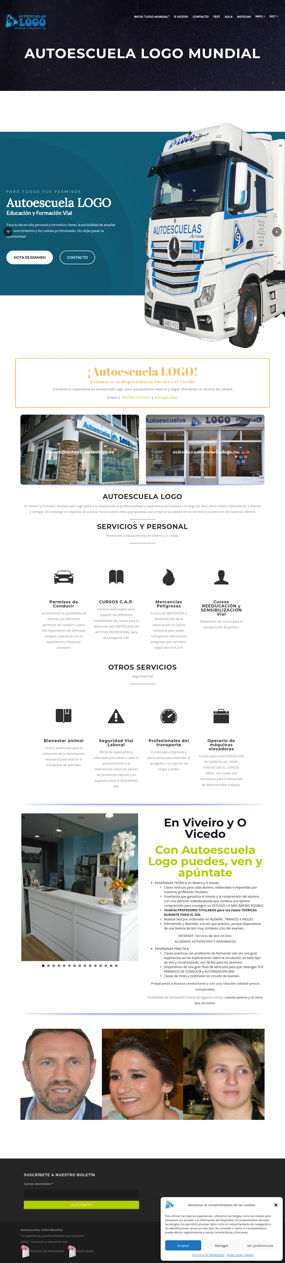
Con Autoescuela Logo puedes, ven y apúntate (205, 861)
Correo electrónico (39, 1184)
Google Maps (156, 391)
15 (116, 965)
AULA (229, 16)
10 (90, 965)
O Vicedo (181, 16)
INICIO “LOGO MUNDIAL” (151, 16)
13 (106, 965)
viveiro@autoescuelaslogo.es (79, 452)
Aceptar (183, 1245)
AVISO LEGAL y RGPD (240, 1255)
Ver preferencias (260, 1245)
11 (95, 965)
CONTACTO (201, 16)
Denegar (221, 1245)
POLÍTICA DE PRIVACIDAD (208, 1255)
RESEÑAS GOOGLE (139, 391)
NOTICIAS (244, 16)
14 (111, 965)
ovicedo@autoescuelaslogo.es (205, 452)
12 (100, 965)
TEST (216, 16)
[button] (276, 1205)
